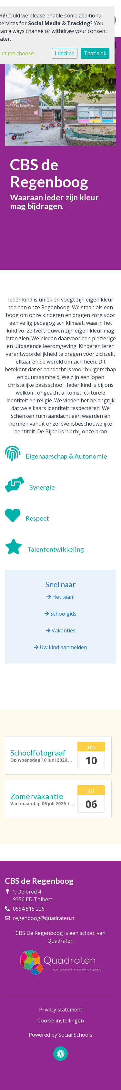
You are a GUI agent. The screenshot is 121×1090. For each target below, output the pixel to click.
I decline (65, 53)
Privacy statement (60, 1009)
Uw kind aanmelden (60, 647)
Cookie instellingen (60, 1020)
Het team (60, 596)
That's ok (95, 53)
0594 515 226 (29, 908)
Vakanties (61, 630)
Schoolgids (60, 613)
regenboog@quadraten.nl (44, 918)
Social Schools (75, 1034)
